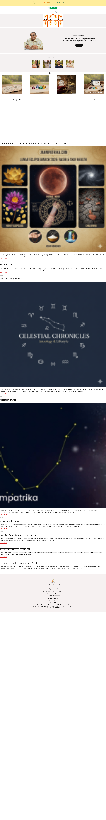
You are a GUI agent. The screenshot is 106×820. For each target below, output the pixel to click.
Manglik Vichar (7, 264)
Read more (3, 258)
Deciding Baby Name (10, 521)
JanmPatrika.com (53, 582)
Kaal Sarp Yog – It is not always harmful (18, 535)
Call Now (57, 607)
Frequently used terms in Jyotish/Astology (20, 563)
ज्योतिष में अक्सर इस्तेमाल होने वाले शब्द (15, 549)
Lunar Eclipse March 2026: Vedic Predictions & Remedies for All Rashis (33, 143)
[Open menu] (73, 3)
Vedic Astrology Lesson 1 (11, 278)
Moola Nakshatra (8, 400)
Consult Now (79, 45)
